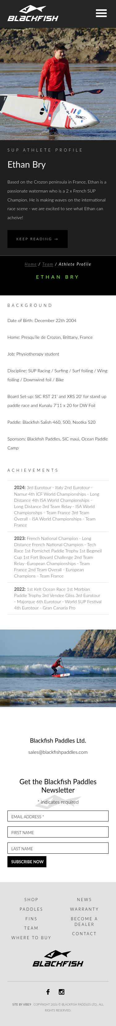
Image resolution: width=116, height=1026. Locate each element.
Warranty (84, 909)
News (84, 899)
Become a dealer (84, 921)
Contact (84, 933)
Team (48, 264)
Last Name (22, 849)
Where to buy (31, 937)
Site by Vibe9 (21, 1004)
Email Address (27, 817)
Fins (31, 918)
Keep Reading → (37, 239)
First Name (22, 832)
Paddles (31, 909)
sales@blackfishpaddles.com (58, 752)
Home (31, 264)
